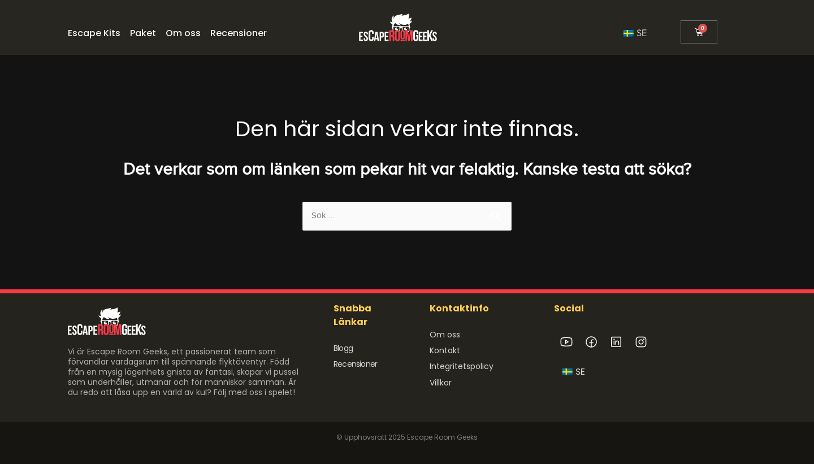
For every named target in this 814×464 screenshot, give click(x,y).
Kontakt (445, 350)
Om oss (445, 334)
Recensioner (355, 364)
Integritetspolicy (461, 366)
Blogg (343, 348)
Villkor (441, 382)
